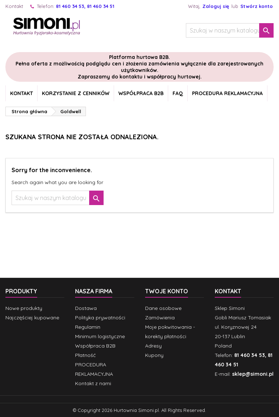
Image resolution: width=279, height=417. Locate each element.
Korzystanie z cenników (75, 93)
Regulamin (87, 327)
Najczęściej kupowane (32, 317)
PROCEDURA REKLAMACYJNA (227, 93)
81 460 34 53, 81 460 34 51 (85, 6)
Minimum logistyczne (100, 336)
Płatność (85, 355)
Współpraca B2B (141, 93)
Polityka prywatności (100, 317)
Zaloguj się (215, 6)
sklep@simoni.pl (253, 374)
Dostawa (86, 308)
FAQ (178, 93)
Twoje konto (166, 291)
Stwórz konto (256, 6)
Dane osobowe (163, 308)
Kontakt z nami (93, 383)
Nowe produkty (23, 308)
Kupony (154, 355)
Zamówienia (160, 317)
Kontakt (14, 6)
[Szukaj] (230, 30)
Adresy (153, 345)
